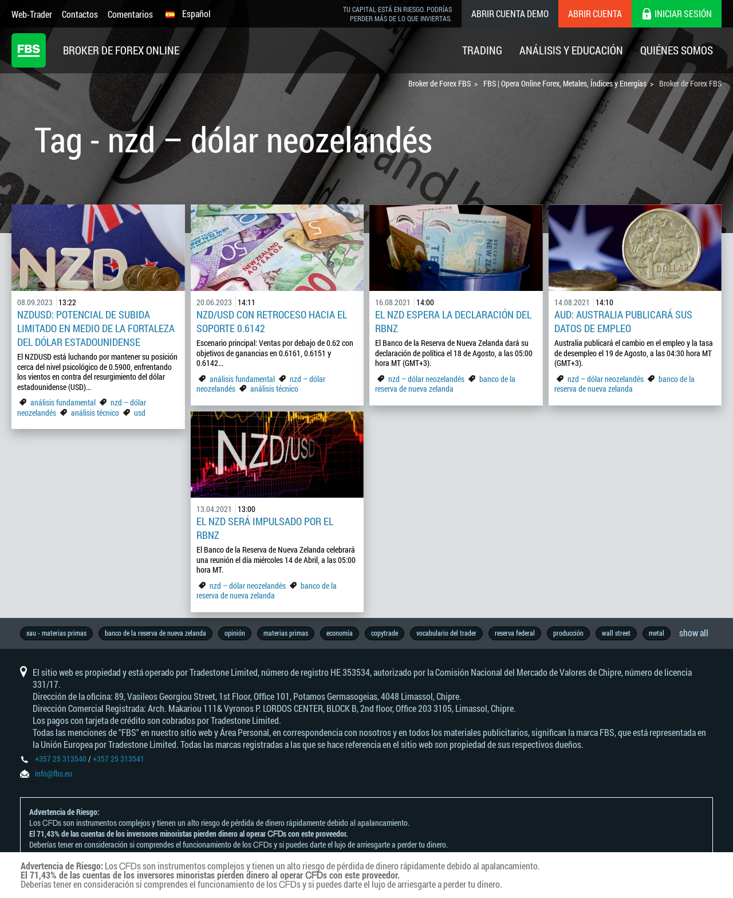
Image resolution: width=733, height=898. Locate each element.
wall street (616, 632)
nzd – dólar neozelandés (426, 378)
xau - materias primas (56, 632)
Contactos (80, 14)
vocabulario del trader (446, 632)
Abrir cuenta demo (510, 13)
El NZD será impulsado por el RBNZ (264, 528)
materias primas (285, 632)
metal (656, 632)
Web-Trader (31, 14)
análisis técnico (95, 412)
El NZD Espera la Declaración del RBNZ (453, 321)
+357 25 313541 (118, 758)
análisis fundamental (63, 402)
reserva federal (515, 632)
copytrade (384, 632)
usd (139, 412)
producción (568, 632)
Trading (482, 50)
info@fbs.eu (53, 773)
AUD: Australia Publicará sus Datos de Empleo (623, 321)
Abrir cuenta (595, 13)
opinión (234, 632)
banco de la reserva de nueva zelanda (445, 384)
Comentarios (130, 14)
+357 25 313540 (60, 758)
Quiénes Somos (676, 50)
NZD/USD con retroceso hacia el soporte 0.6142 (271, 321)
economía (339, 632)
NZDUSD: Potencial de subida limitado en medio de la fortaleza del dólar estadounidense (96, 328)
